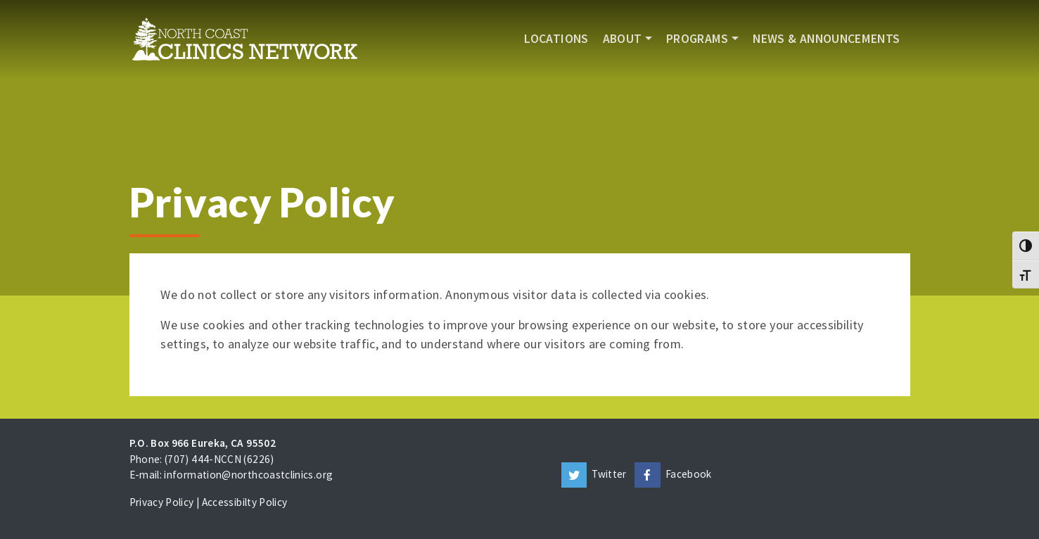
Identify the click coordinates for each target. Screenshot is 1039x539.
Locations (556, 38)
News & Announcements (826, 38)
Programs (697, 38)
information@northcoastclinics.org (248, 474)
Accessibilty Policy (245, 502)
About (622, 38)
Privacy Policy (161, 502)
